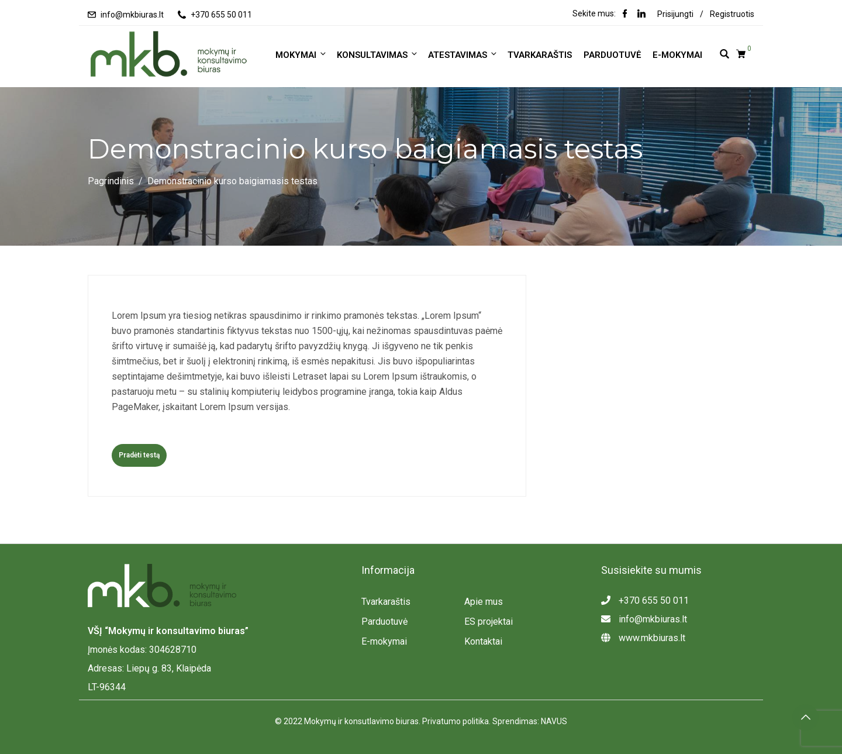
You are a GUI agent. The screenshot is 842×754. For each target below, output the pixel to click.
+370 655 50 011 (221, 14)
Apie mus (483, 601)
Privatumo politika (455, 721)
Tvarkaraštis (540, 55)
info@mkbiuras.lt (132, 14)
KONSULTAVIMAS (378, 54)
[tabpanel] (307, 371)
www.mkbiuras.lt (643, 637)
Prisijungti (675, 14)
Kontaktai (483, 641)
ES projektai (488, 621)
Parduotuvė (612, 55)
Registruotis (732, 14)
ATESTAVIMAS (463, 54)
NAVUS (554, 721)
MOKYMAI (301, 54)
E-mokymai (677, 55)
